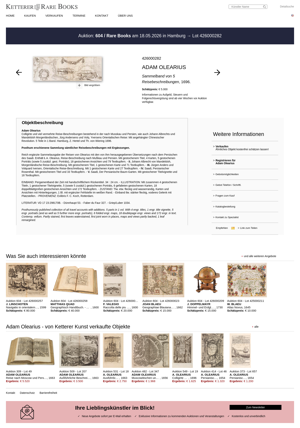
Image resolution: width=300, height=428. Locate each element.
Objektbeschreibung (42, 122)
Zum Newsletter (255, 407)
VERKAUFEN (54, 15)
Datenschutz (27, 392)
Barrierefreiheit (48, 392)
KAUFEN (30, 15)
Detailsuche (287, 6)
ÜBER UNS (125, 15)
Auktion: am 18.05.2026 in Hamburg (132, 35)
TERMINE (79, 15)
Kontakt (10, 392)
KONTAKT (101, 15)
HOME (10, 15)
